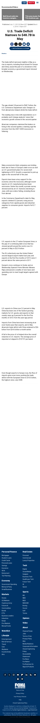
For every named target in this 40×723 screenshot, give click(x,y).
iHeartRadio (22, 679)
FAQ (24, 641)
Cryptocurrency (7, 603)
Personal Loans (7, 563)
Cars (3, 647)
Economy (6, 581)
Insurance (5, 568)
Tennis (25, 613)
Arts (3, 654)
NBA (24, 598)
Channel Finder (28, 631)
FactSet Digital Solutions (19, 710)
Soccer (25, 608)
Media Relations (28, 644)
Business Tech (27, 577)
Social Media (27, 571)
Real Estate (27, 552)
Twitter (16, 44)
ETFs (3, 613)
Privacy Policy (27, 639)
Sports (25, 592)
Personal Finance (9, 552)
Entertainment (7, 639)
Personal (26, 555)
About (25, 627)
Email (28, 44)
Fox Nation (26, 661)
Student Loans (7, 558)
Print (24, 44)
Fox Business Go (28, 664)
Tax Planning (6, 576)
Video (25, 623)
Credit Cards (6, 560)
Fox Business (9, 2)
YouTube (18, 675)
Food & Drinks (6, 652)
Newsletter (35, 675)
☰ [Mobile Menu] (37, 2)
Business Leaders (8, 616)
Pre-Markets (6, 623)
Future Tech (27, 582)
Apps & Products (28, 667)
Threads (20, 44)
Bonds (4, 611)
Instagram (13, 675)
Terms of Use (27, 636)
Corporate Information (30, 646)
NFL (24, 595)
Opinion (26, 618)
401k (3, 570)
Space (25, 587)
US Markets (5, 600)
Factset (26, 708)
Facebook (12, 44)
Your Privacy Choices (20, 696)
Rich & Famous (7, 642)
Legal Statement (32, 710)
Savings (4, 565)
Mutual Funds (6, 626)
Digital (25, 569)
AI (23, 584)
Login (24, 2)
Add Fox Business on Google (20, 48)
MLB (24, 600)
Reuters (4, 53)
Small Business (7, 589)
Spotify (18, 679)
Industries (5, 618)
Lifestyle (5, 635)
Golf (24, 611)
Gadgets (25, 574)
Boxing (25, 605)
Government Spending (9, 584)
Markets (5, 594)
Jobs (24, 633)
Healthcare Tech (28, 579)
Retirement (5, 573)
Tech (25, 565)
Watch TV (31, 2)
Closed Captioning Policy (20, 703)
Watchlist (6, 631)
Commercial (27, 558)
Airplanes (5, 649)
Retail (4, 621)
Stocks (4, 598)
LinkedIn (26, 675)
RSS (30, 675)
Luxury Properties (28, 560)
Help (20, 700)
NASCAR (26, 603)
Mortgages (5, 555)
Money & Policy (7, 587)
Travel (4, 644)
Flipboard (22, 675)
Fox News (26, 659)
